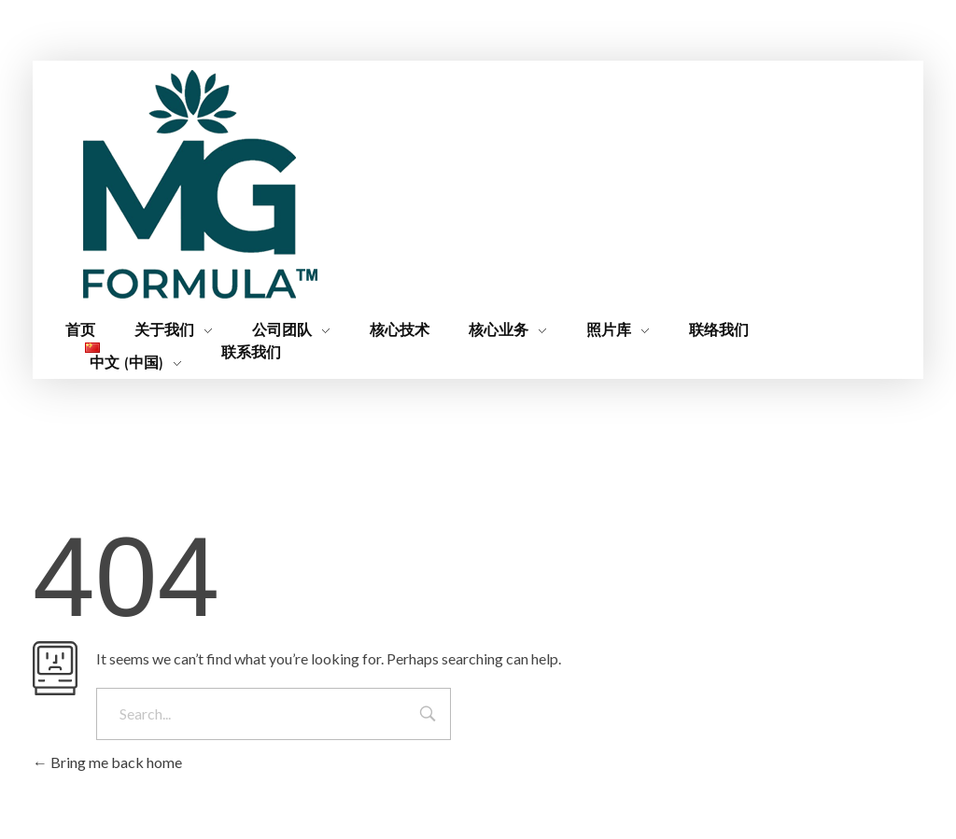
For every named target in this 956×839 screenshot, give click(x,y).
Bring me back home (107, 762)
